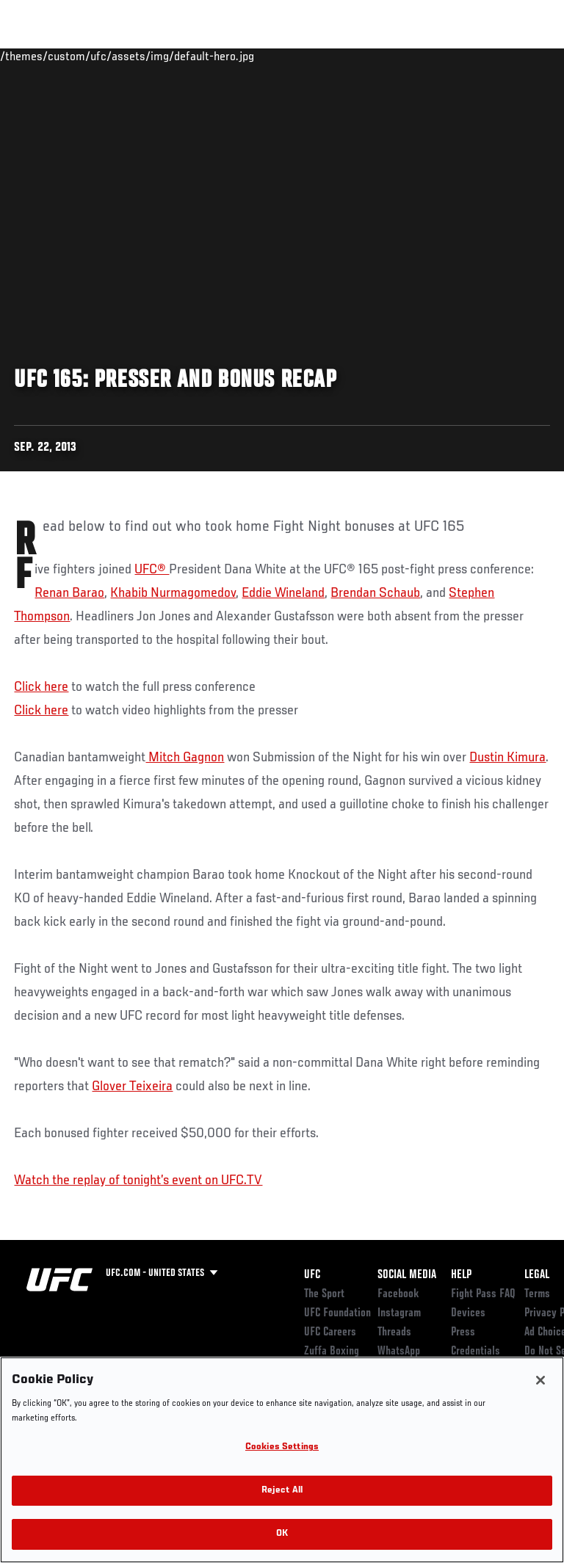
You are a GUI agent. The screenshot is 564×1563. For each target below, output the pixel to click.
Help (461, 1275)
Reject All (282, 1490)
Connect (289, 56)
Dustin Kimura (507, 757)
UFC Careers (330, 1332)
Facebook (398, 1294)
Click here (41, 687)
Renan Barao (69, 593)
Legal (536, 1275)
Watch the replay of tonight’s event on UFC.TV (138, 1180)
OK (282, 1534)
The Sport (324, 1294)
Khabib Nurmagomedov (173, 593)
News (225, 56)
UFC (312, 1275)
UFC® (151, 569)
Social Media (406, 1275)
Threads (394, 1332)
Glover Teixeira (132, 1086)
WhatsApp (398, 1351)
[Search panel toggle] (516, 56)
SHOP (475, 56)
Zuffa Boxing (406, 62)
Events (40, 56)
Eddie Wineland (283, 593)
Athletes (168, 56)
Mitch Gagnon (184, 757)
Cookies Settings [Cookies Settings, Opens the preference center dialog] (282, 1447)
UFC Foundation (337, 1313)
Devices (468, 1313)
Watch (348, 56)
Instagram (399, 1313)
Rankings (102, 56)
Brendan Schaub (375, 593)
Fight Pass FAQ (483, 1294)
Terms (537, 1294)
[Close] (540, 1380)
